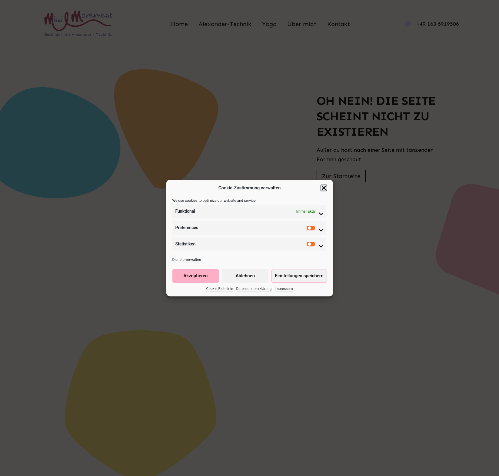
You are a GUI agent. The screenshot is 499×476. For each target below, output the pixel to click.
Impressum (283, 289)
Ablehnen (245, 276)
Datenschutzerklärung (253, 289)
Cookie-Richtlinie (219, 289)
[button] (324, 188)
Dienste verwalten (186, 260)
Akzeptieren (195, 276)
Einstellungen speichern (299, 276)
